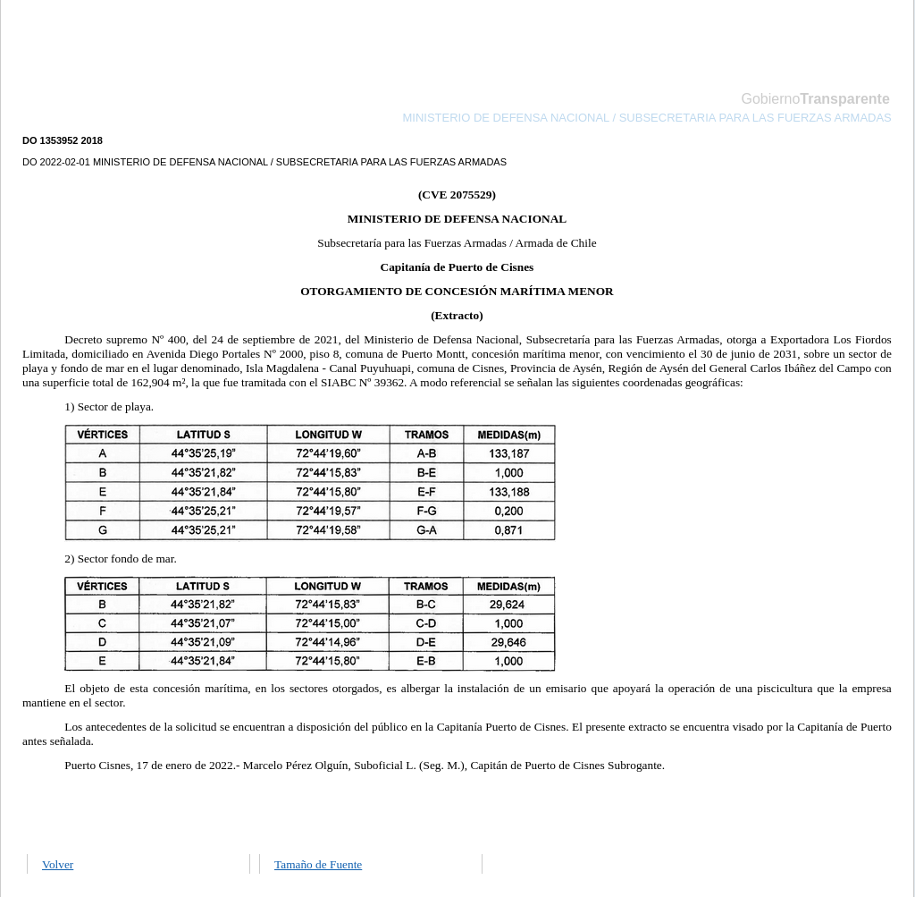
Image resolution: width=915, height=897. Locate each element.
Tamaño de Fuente (318, 864)
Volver (57, 864)
